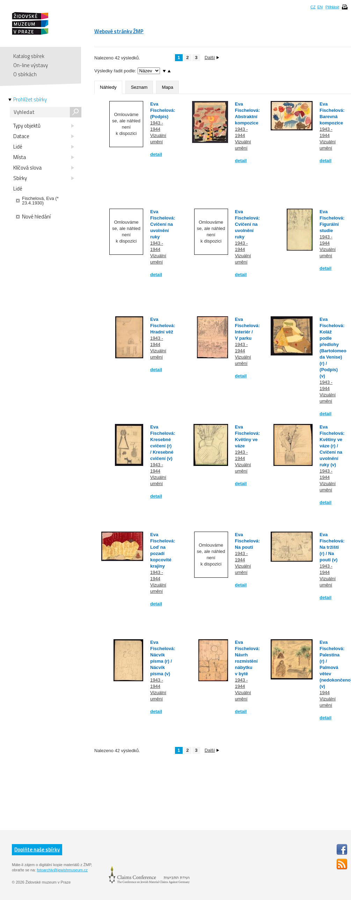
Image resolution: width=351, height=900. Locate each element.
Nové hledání (33, 217)
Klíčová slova (43, 168)
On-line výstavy (30, 65)
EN (319, 7)
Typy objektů (43, 126)
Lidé (43, 147)
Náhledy (108, 87)
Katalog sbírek (28, 56)
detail (156, 154)
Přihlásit (332, 7)
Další (212, 57)
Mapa (167, 87)
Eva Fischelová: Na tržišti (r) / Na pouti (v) (332, 547)
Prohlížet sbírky (30, 99)
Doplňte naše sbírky (37, 849)
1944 (325, 692)
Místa (43, 157)
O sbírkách (25, 74)
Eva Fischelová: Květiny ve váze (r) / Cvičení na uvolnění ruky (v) (332, 445)
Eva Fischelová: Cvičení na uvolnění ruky (162, 224)
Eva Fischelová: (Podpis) (162, 110)
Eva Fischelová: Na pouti (247, 541)
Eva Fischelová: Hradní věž (162, 325)
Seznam (139, 87)
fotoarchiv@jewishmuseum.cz (62, 870)
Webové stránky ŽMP (119, 31)
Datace (43, 136)
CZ (313, 7)
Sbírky (43, 178)
